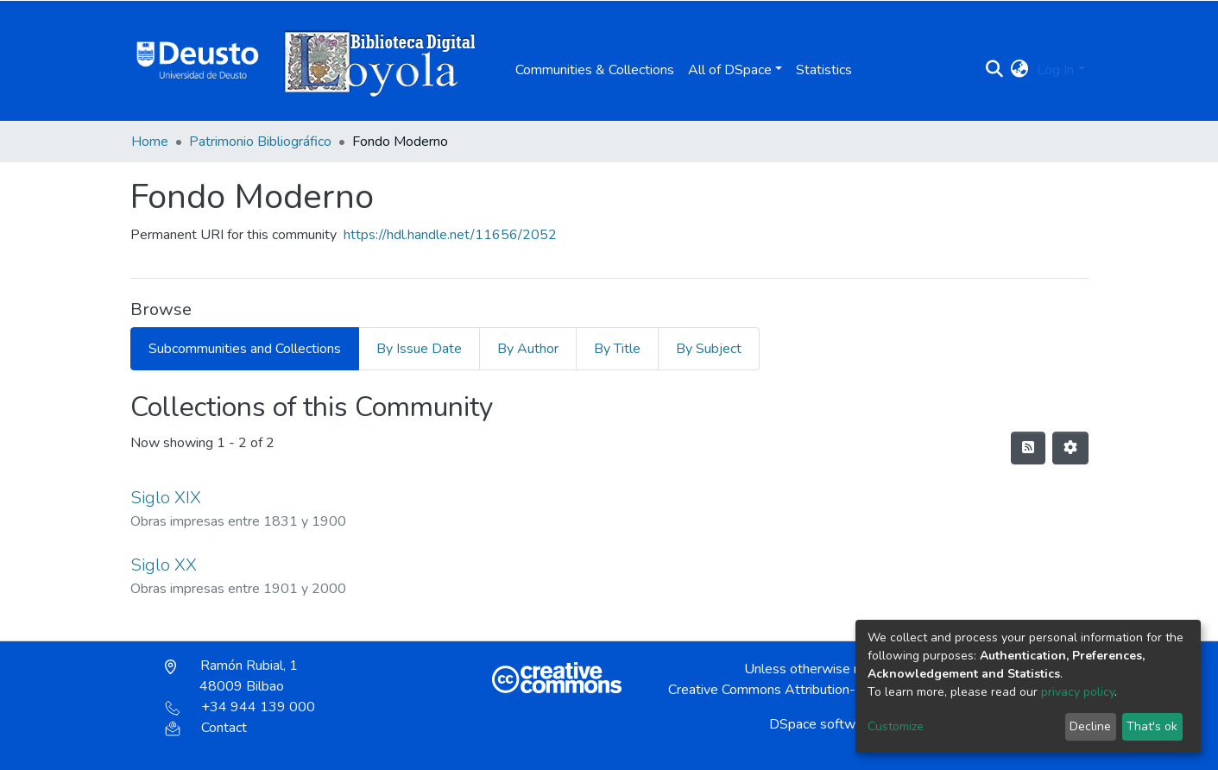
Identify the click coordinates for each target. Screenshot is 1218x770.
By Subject (709, 348)
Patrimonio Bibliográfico (260, 141)
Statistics (824, 69)
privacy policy (1077, 692)
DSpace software (821, 724)
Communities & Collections (594, 69)
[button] (1019, 70)
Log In (1055, 69)
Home (149, 141)
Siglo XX (163, 565)
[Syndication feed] (1028, 448)
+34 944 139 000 (240, 706)
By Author (528, 348)
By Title (617, 348)
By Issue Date (419, 348)
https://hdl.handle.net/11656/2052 (450, 234)
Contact (206, 727)
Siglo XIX (165, 497)
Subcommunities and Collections (244, 348)
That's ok (1151, 726)
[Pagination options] (1070, 448)
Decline (1090, 726)
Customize (896, 726)
